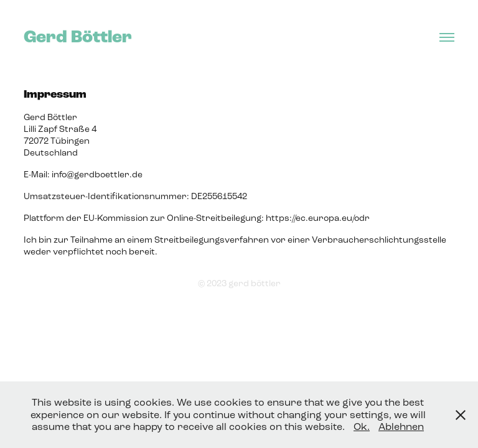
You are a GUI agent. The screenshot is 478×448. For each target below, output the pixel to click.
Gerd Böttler (78, 37)
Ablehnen (401, 426)
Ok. (362, 426)
